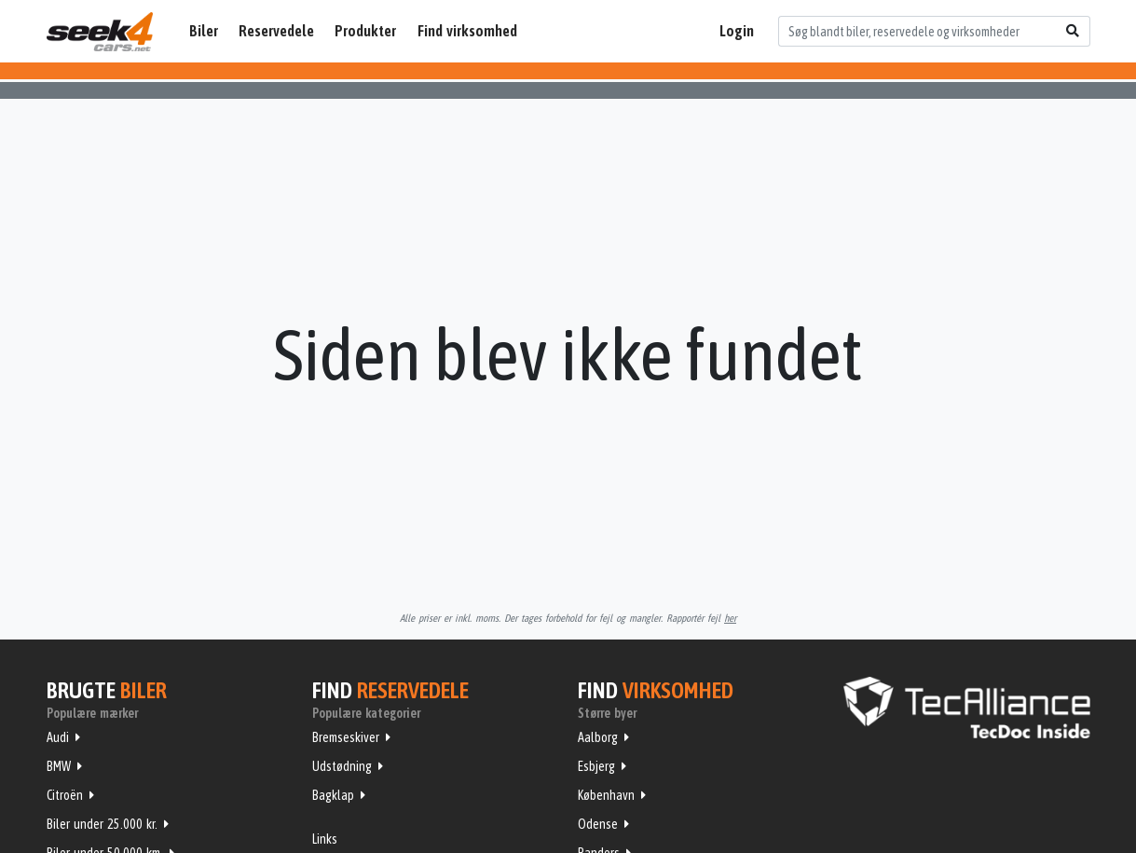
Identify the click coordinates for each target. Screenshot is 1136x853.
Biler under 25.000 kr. (102, 824)
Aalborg (598, 737)
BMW (59, 766)
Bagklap (333, 795)
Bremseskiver (345, 737)
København (606, 795)
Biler (203, 30)
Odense (598, 824)
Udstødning (342, 766)
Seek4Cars (100, 31)
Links (324, 839)
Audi (58, 737)
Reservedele (276, 30)
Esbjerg (596, 766)
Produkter (365, 30)
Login (736, 30)
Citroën (65, 795)
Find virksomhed (467, 30)
